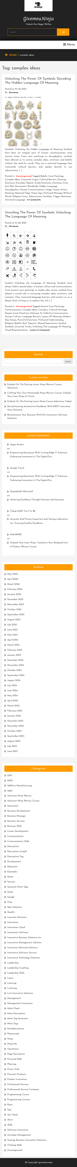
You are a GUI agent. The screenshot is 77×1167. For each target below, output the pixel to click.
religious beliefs (13, 323)
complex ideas (12, 179)
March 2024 (13, 706)
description (13, 846)
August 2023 (13, 741)
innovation (12, 922)
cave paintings (56, 176)
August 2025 (13, 620)
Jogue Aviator (17, 444)
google (10, 897)
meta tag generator (17, 1018)
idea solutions (14, 907)
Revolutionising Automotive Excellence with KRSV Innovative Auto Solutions (38, 408)
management (14, 998)
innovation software (17, 932)
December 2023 (15, 721)
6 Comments (34, 200)
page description (16, 1054)
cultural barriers (47, 179)
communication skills (18, 841)
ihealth (10, 912)
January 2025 (14, 655)
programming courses (18, 1100)
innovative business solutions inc (24, 937)
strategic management (19, 1135)
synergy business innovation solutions (26, 1140)
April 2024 (12, 701)
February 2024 (14, 711)
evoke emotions (43, 183)
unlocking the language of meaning (51, 327)
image (48, 190)
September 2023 (15, 736)
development (14, 862)
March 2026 (13, 584)
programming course (18, 1094)
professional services (18, 1084)
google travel (17, 468)
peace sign (36, 193)
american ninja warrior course (23, 801)
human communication (32, 190)
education (12, 867)
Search (38, 354)
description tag (15, 856)
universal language (15, 200)
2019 (9, 775)
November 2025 (15, 604)
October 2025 (14, 609)
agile (9, 791)
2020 (10, 781)
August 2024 (13, 680)
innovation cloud (16, 927)
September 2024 (15, 675)
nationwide (13, 1034)
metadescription (15, 1029)
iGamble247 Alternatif (21, 491)
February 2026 (14, 589)
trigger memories (62, 196)
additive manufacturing (19, 786)
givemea (13, 92)
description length (17, 851)
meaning (9, 193)
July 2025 (12, 625)
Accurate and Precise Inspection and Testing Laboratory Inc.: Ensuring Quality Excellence (39, 521)
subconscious (35, 196)
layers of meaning (52, 316)
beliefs (43, 176)
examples (12, 872)
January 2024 (14, 716)
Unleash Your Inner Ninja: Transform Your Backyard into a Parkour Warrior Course (39, 545)
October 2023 (14, 731)
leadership (13, 963)
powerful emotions (27, 320)
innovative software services (22, 953)
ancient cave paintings (52, 306)
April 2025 (12, 640)
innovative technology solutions (23, 958)
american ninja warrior (19, 796)
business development (18, 811)
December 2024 (15, 660)
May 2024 (12, 696)
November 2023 (15, 726)
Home (13, 55)
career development (17, 831)
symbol (62, 323)
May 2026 (12, 574)
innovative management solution (24, 943)
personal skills (14, 1059)
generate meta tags (17, 887)
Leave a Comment (40, 330)
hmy (9, 902)
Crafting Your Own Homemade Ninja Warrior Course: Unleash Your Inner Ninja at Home (39, 394)
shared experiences (47, 323)
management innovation (20, 1003)
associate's (12, 806)
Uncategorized (24, 176)
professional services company (23, 1089)
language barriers (31, 316)
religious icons (20, 196)
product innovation (17, 1079)
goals (10, 892)
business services (16, 821)
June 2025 (12, 630)
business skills (14, 826)
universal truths (23, 327)
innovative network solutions (22, 948)
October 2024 (14, 670)
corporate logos (29, 179)
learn (10, 978)
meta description (16, 1013)
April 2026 (12, 579)
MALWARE (16, 534)
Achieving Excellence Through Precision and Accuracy (37, 500)
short (10, 1120)
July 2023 (12, 746)
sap (9, 1110)
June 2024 (12, 690)
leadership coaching (18, 968)
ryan (10, 1105)
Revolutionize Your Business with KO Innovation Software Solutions (37, 416)
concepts (43, 310)
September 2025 (15, 615)
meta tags (12, 1024)
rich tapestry (30, 323)
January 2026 (14, 594)
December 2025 (15, 599)
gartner (11, 882)
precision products (16, 1074)
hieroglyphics (12, 190)
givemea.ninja (38, 18)
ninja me (12, 1044)
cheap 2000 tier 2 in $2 (22, 511)
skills (9, 1125)
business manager (16, 816)
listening (12, 988)
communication (13, 310)
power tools (13, 1069)
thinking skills (14, 1145)
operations (13, 1049)
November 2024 (15, 665)
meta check (13, 1008)
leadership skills (15, 973)
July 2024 (12, 685)
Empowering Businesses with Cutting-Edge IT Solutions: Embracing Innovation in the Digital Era (39, 455)
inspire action (60, 190)
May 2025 (12, 635)
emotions (10, 183)
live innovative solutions (20, 993)
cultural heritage (58, 310)
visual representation (16, 330)
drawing (61, 179)
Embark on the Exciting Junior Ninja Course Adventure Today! (39, 401)
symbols (47, 196)
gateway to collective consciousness (49, 313)
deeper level (11, 313)
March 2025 (13, 645)
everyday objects (25, 183)
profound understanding (50, 320)
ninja (10, 1039)
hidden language (48, 186)
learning (11, 983)
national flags (22, 193)
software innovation (17, 1130)
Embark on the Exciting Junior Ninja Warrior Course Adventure (34, 386)
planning (11, 1064)
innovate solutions (16, 917)
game (10, 877)
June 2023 (12, 751)
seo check (12, 1115)
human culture (13, 316)
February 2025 (14, 650)
